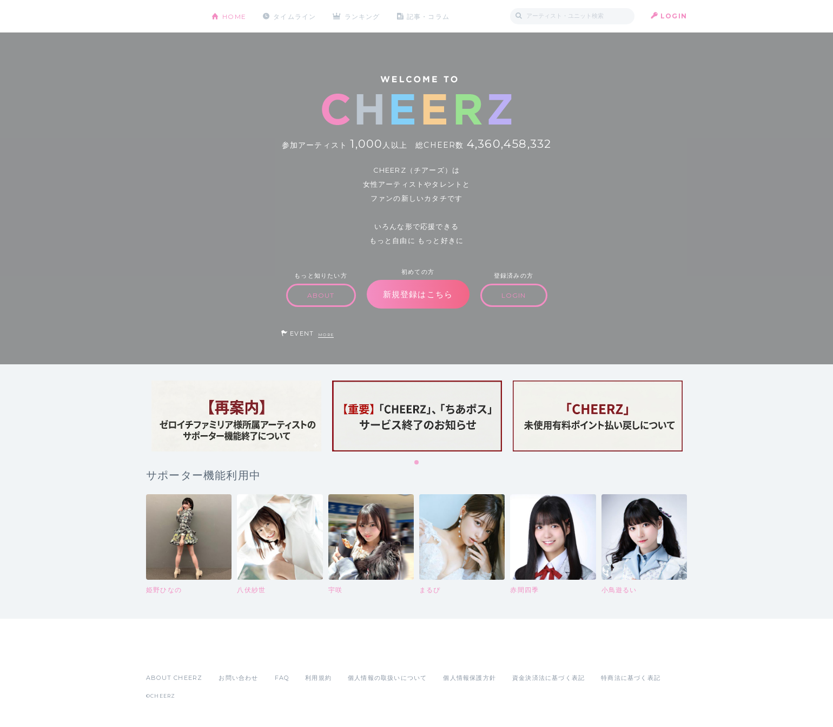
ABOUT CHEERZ (174, 678)
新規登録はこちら (418, 294)
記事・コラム (428, 16)
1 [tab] (417, 463)
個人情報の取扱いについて (387, 678)
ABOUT (321, 295)
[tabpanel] (236, 416)
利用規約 (318, 678)
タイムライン (294, 16)
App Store (171, 654)
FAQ (282, 678)
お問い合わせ (238, 678)
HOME (234, 16)
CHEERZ (170, 16)
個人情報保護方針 (469, 678)
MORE (326, 334)
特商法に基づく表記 (630, 678)
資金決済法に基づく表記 (548, 678)
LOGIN (673, 16)
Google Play (228, 654)
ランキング (363, 16)
